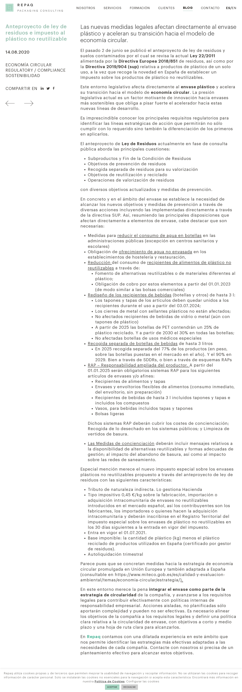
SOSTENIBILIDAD (23, 76)
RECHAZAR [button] (129, 687)
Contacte (160, 648)
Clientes (166, 8)
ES (228, 8)
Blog (188, 7)
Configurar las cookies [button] (142, 681)
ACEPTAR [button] (112, 687)
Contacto (210, 8)
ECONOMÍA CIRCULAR (29, 65)
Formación (140, 8)
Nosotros (85, 8)
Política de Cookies (110, 681)
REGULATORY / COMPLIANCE (36, 70)
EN (234, 8)
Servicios (112, 8)
